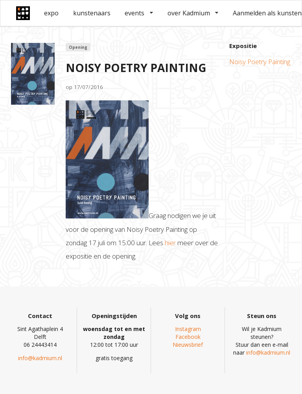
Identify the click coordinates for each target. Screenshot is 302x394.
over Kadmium (193, 13)
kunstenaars (91, 13)
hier (170, 242)
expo (51, 13)
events (139, 13)
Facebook (188, 336)
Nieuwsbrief (188, 344)
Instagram (188, 329)
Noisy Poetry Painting (259, 61)
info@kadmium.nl (40, 358)
